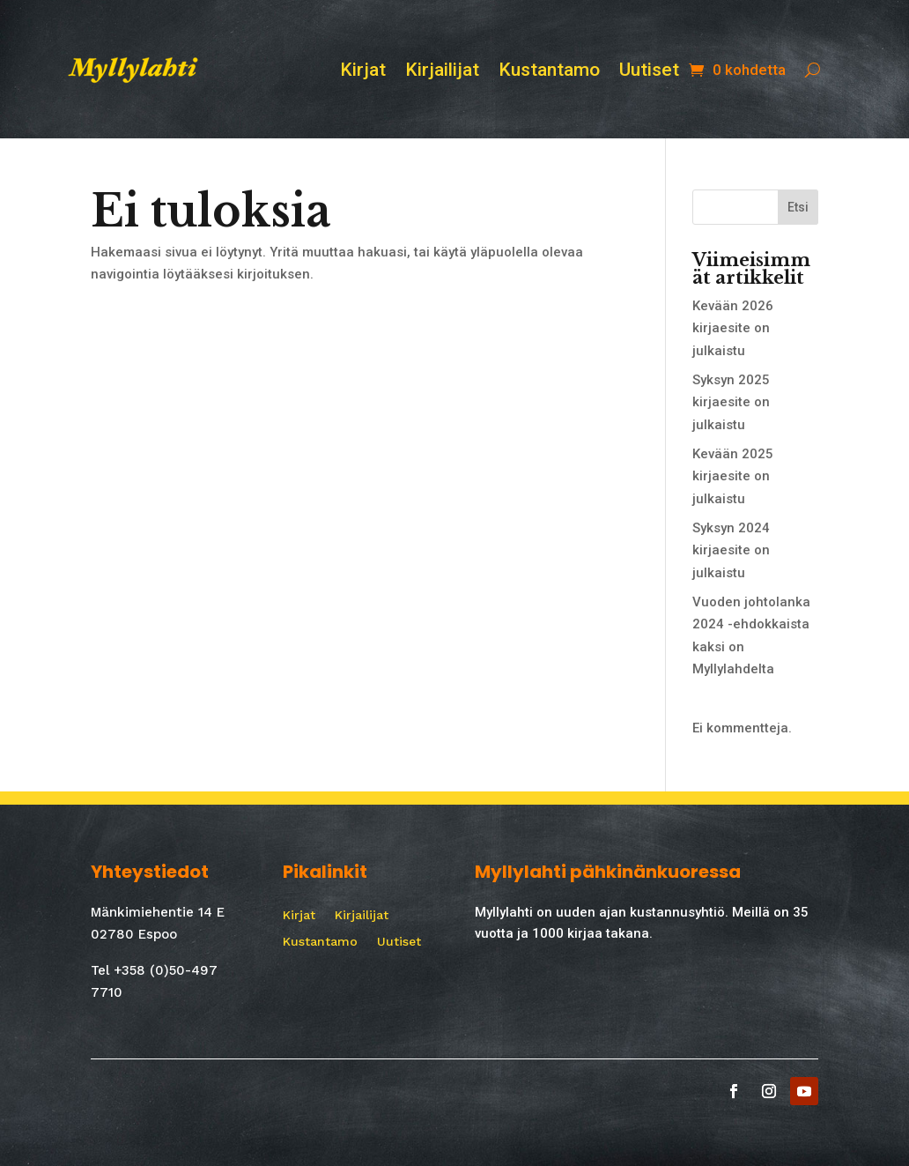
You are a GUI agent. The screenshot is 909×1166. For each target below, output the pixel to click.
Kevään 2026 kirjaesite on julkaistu (732, 328)
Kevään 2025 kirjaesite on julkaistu (732, 476)
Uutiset (649, 71)
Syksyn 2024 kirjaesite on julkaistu (731, 550)
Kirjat (363, 71)
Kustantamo (549, 71)
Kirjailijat (442, 71)
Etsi (798, 207)
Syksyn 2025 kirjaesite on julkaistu (731, 402)
